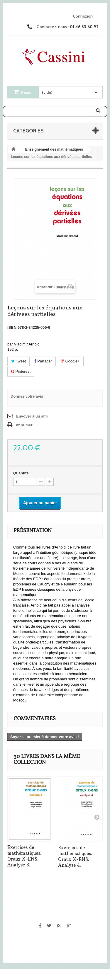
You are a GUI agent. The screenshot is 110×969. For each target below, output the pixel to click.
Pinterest (21, 371)
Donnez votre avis (27, 396)
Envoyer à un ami (32, 416)
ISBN (11, 327)
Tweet (18, 361)
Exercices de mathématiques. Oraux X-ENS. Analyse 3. (24, 856)
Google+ (70, 361)
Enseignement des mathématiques (54, 149)
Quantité (21, 473)
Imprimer (24, 425)
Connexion (83, 16)
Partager (43, 361)
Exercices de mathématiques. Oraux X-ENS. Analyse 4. (75, 856)
